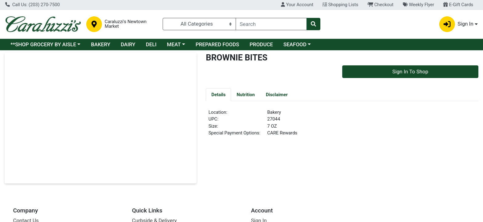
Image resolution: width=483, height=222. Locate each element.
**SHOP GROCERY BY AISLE (43, 44)
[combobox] (271, 24)
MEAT (174, 44)
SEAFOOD (294, 44)
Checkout (380, 4)
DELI (151, 44)
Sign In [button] (456, 24)
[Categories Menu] (199, 24)
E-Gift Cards (458, 4)
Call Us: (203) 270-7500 (32, 4)
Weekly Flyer (418, 4)
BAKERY (100, 44)
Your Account (297, 4)
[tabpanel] (342, 125)
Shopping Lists (340, 4)
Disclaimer (277, 94)
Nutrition (246, 94)
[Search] (271, 24)
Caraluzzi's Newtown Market (126, 24)
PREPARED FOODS (217, 44)
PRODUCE (261, 44)
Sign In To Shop (410, 71)
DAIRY (128, 44)
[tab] (218, 94)
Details (218, 94)
